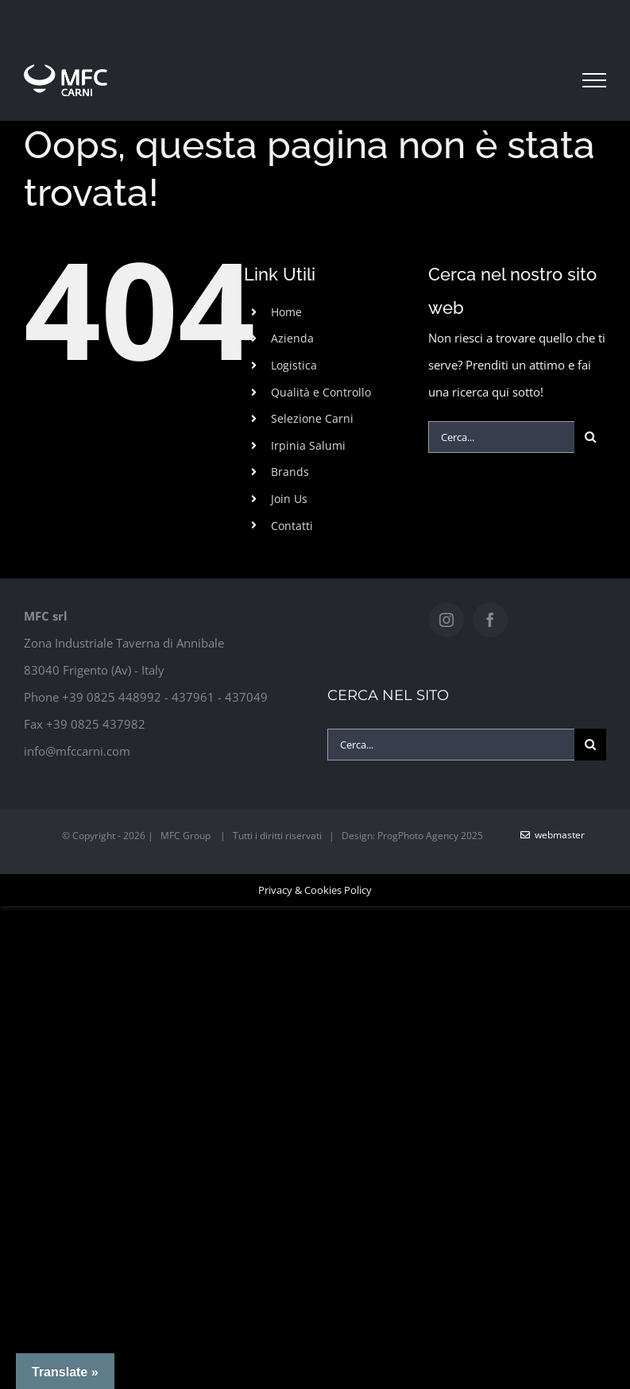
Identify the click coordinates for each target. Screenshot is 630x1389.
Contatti (292, 525)
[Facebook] (490, 619)
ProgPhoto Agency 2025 (430, 835)
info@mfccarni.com (77, 751)
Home (286, 311)
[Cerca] (590, 437)
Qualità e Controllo (321, 392)
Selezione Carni (312, 418)
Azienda (292, 338)
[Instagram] (446, 619)
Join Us (289, 498)
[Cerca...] (501, 437)
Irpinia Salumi (308, 445)
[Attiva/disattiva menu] (594, 80)
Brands (290, 471)
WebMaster (552, 835)
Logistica (294, 365)
